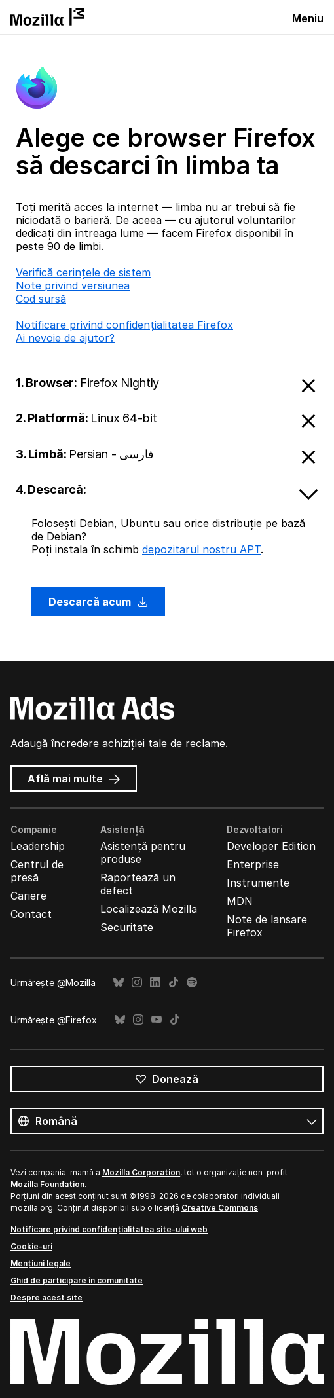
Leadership (37, 846)
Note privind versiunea (73, 285)
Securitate (126, 927)
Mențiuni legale (40, 1263)
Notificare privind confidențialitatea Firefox (124, 324)
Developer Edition (271, 846)
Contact (31, 914)
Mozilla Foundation (47, 1184)
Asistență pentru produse (142, 852)
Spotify (192, 982)
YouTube (156, 1020)
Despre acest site (46, 1297)
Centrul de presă (37, 871)
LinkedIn (155, 982)
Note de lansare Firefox (267, 926)
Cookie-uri (31, 1246)
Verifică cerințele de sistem (83, 272)
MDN (240, 901)
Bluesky (118, 982)
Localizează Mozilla (148, 908)
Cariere (28, 895)
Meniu (308, 18)
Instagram (137, 982)
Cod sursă (41, 298)
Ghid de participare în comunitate (76, 1280)
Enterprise (253, 864)
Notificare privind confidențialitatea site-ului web (109, 1229)
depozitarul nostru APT (201, 549)
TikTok (173, 982)
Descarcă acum (98, 601)
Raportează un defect (138, 884)
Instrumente (258, 882)
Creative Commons (219, 1208)
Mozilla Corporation (141, 1172)
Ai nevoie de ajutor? (65, 337)
